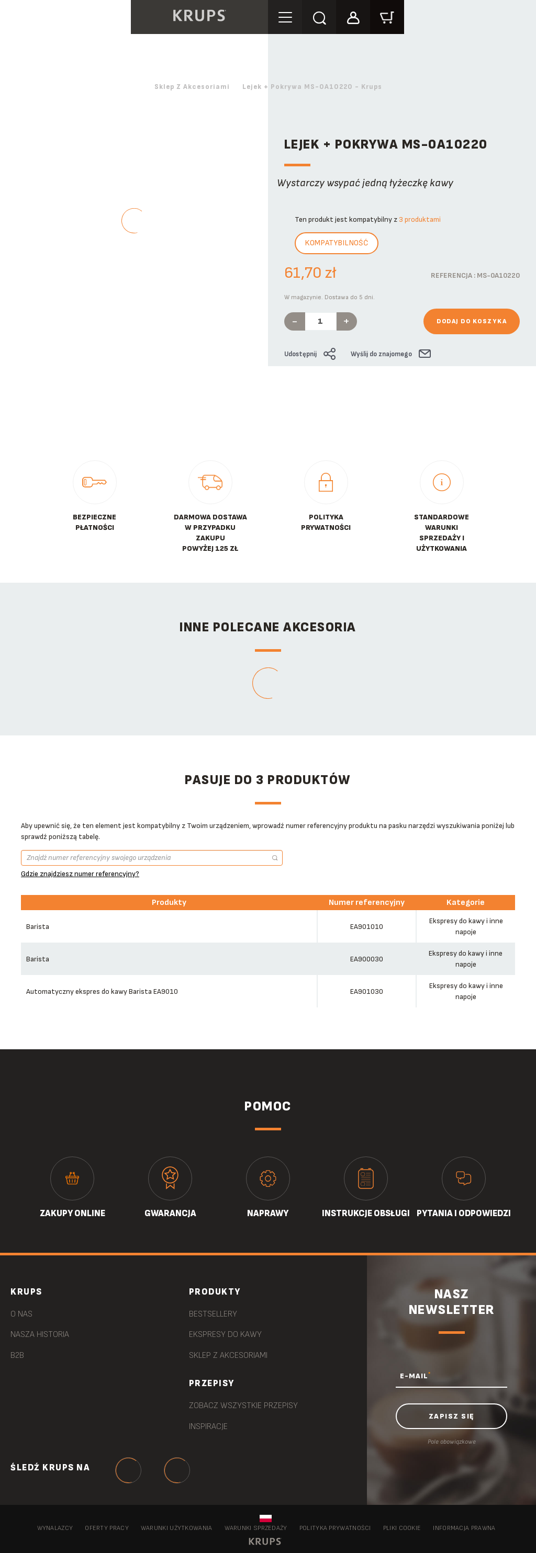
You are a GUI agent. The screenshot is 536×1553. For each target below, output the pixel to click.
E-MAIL (415, 1375)
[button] (353, 16)
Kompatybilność (336, 243)
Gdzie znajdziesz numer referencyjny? (80, 873)
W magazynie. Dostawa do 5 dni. (329, 297)
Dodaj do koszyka (472, 321)
